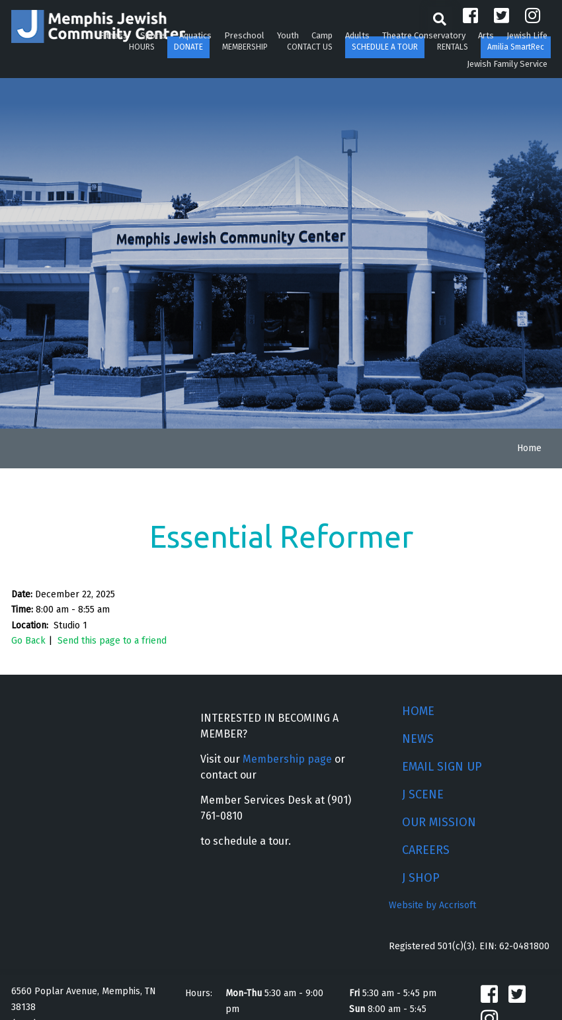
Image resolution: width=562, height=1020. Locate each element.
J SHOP (421, 878)
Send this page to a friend (112, 640)
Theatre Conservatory (423, 35)
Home (529, 448)
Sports (153, 35)
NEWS (418, 739)
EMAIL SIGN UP (442, 766)
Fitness (113, 35)
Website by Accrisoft (432, 905)
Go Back (28, 640)
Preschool (244, 35)
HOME (418, 711)
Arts (486, 35)
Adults (357, 35)
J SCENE (423, 794)
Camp (322, 35)
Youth (288, 35)
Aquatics (195, 35)
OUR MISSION (439, 822)
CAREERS (426, 850)
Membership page (287, 759)
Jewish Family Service (507, 64)
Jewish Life (526, 35)
